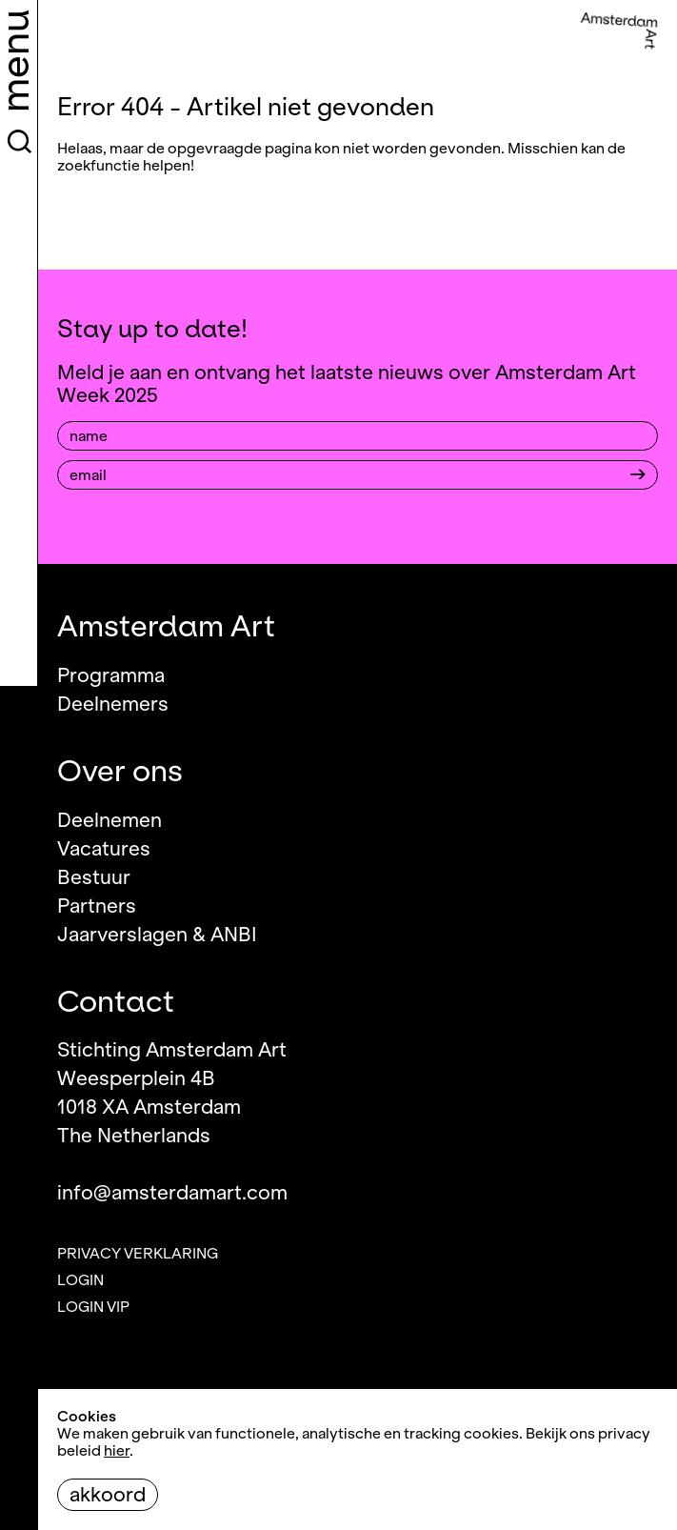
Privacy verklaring (137, 1253)
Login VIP (93, 1307)
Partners (96, 906)
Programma (111, 675)
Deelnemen (109, 820)
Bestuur (93, 877)
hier (116, 1450)
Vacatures (103, 848)
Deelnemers (113, 704)
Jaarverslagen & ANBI (157, 934)
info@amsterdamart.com (172, 1192)
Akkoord (108, 1494)
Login (80, 1280)
